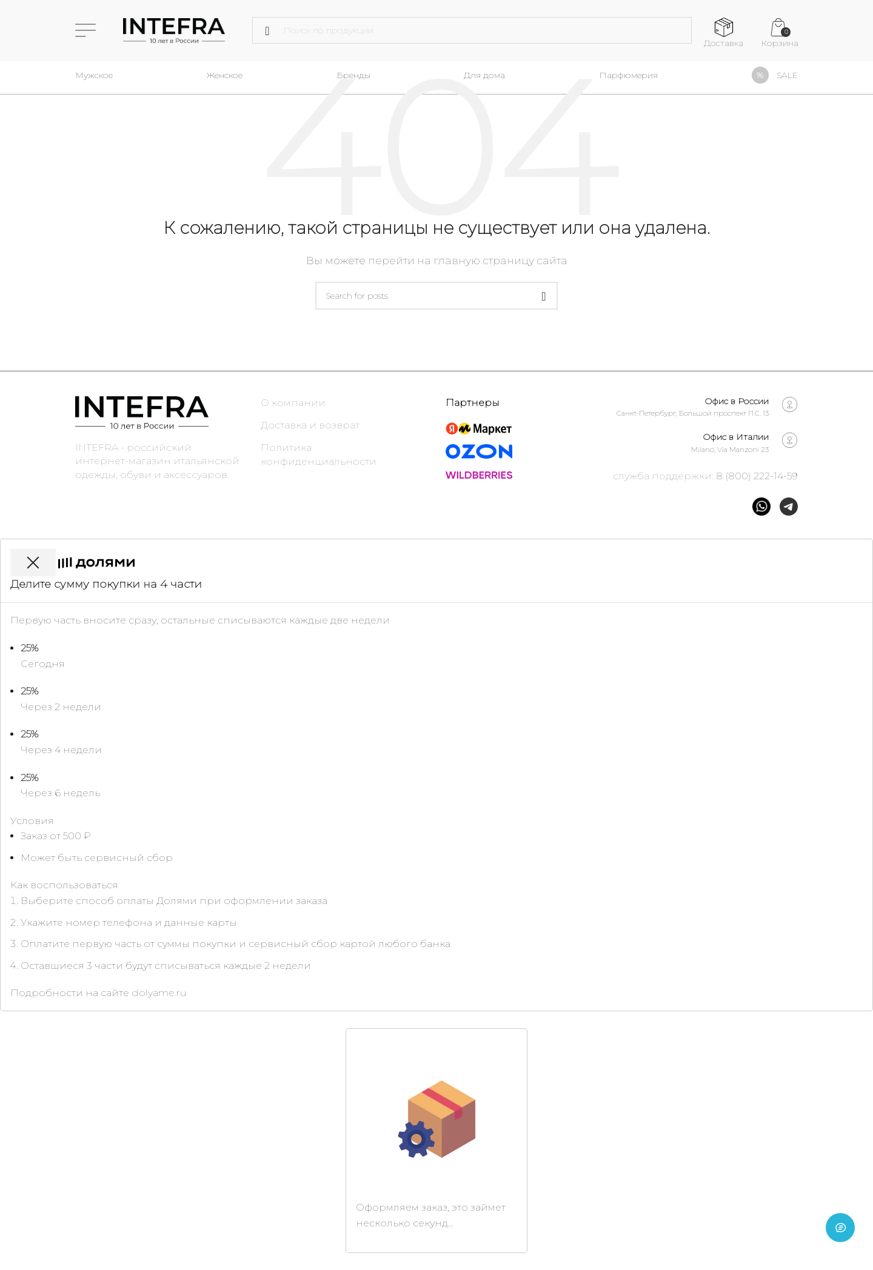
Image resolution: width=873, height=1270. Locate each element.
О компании (293, 402)
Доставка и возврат (310, 425)
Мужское (94, 75)
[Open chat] (840, 1237)
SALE (787, 75)
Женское (224, 75)
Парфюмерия (628, 75)
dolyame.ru (159, 993)
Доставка (723, 43)
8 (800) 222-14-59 (757, 476)
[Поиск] (472, 30)
